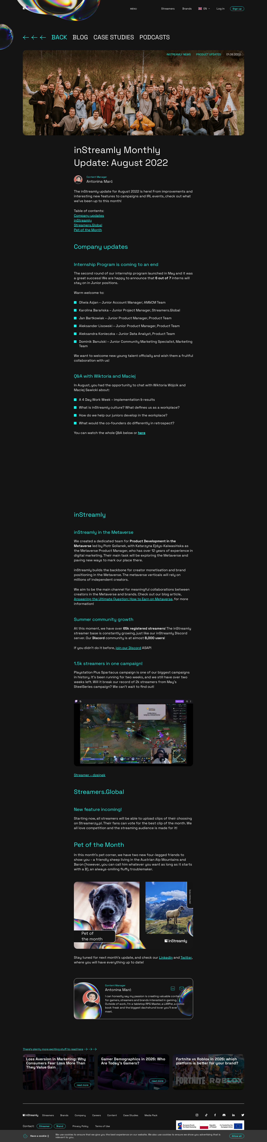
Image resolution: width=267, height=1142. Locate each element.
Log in (221, 8)
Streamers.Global (88, 225)
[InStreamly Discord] (224, 1115)
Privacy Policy (80, 1126)
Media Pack (151, 1115)
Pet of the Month (88, 230)
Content (112, 1115)
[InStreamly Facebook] (215, 1115)
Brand (59, 1126)
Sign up (237, 8)
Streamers (168, 8)
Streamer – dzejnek (89, 775)
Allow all (237, 1136)
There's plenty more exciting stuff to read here (60, 1049)
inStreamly (83, 220)
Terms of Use (102, 1126)
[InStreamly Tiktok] (206, 1115)
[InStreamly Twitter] (242, 1115)
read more (82, 1085)
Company (80, 1115)
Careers (96, 1115)
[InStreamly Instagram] (196, 1115)
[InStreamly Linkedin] (233, 1115)
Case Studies (130, 1115)
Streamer (44, 1126)
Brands (187, 8)
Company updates (89, 215)
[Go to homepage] (72, 8)
